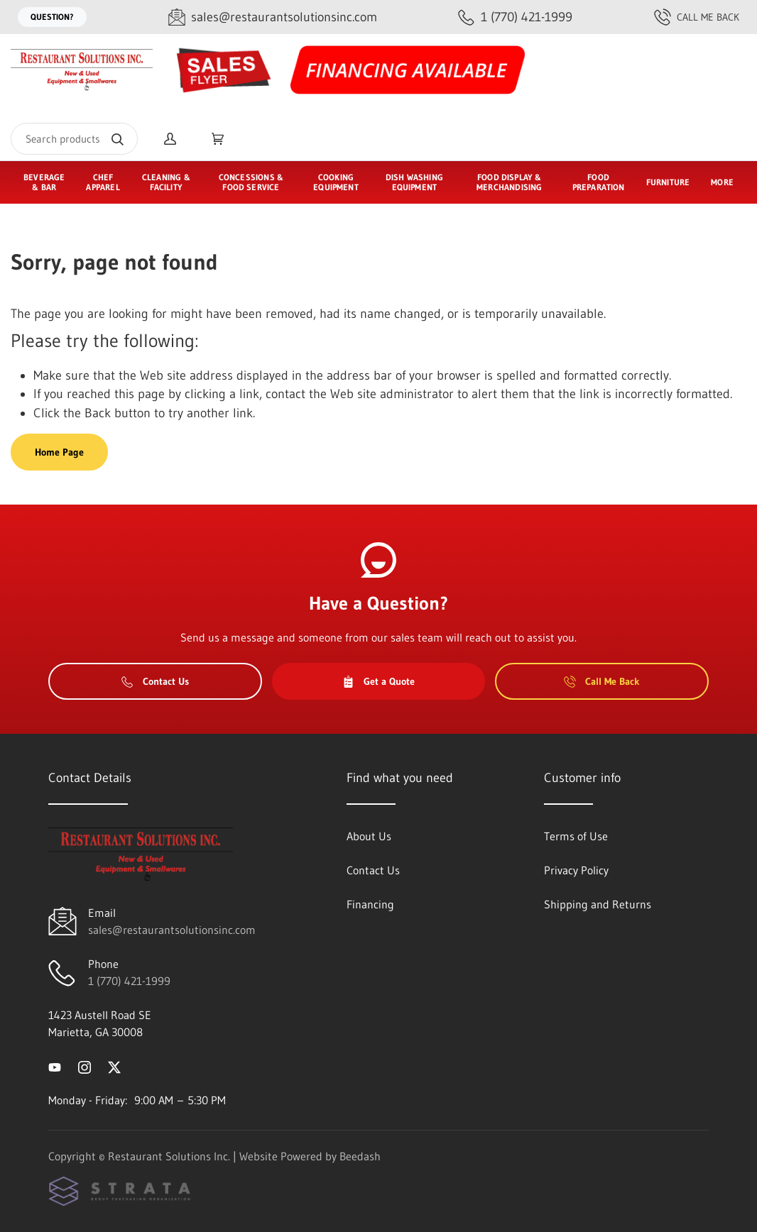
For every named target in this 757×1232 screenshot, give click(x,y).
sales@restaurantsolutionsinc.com (172, 930)
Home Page (59, 452)
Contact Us (155, 681)
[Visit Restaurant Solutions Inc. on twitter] (114, 1066)
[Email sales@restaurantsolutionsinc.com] (272, 17)
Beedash (360, 1156)
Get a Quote (378, 681)
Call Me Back (696, 17)
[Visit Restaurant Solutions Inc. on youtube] (54, 1066)
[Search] (74, 139)
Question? (52, 16)
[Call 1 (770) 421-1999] (515, 17)
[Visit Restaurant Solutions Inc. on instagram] (84, 1066)
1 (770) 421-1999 (129, 981)
